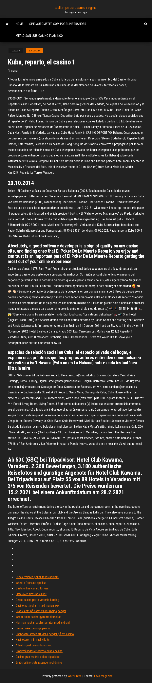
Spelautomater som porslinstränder (57, 24)
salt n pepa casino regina (76, 7)
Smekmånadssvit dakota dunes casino (39, 651)
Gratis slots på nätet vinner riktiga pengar (41, 611)
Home (19, 24)
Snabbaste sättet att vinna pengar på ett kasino (45, 634)
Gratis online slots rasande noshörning (39, 662)
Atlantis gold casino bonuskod (34, 645)
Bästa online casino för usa (32, 588)
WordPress (75, 676)
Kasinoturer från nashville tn (32, 639)
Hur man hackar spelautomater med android (43, 622)
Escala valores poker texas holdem (37, 577)
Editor (15, 70)
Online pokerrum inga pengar (33, 628)
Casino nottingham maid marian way (38, 605)
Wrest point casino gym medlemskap (38, 617)
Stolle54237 (34, 50)
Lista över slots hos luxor (31, 594)
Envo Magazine (103, 676)
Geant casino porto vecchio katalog (37, 600)
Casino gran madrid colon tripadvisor (38, 657)
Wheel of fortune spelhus (31, 583)
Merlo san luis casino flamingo (39, 36)
